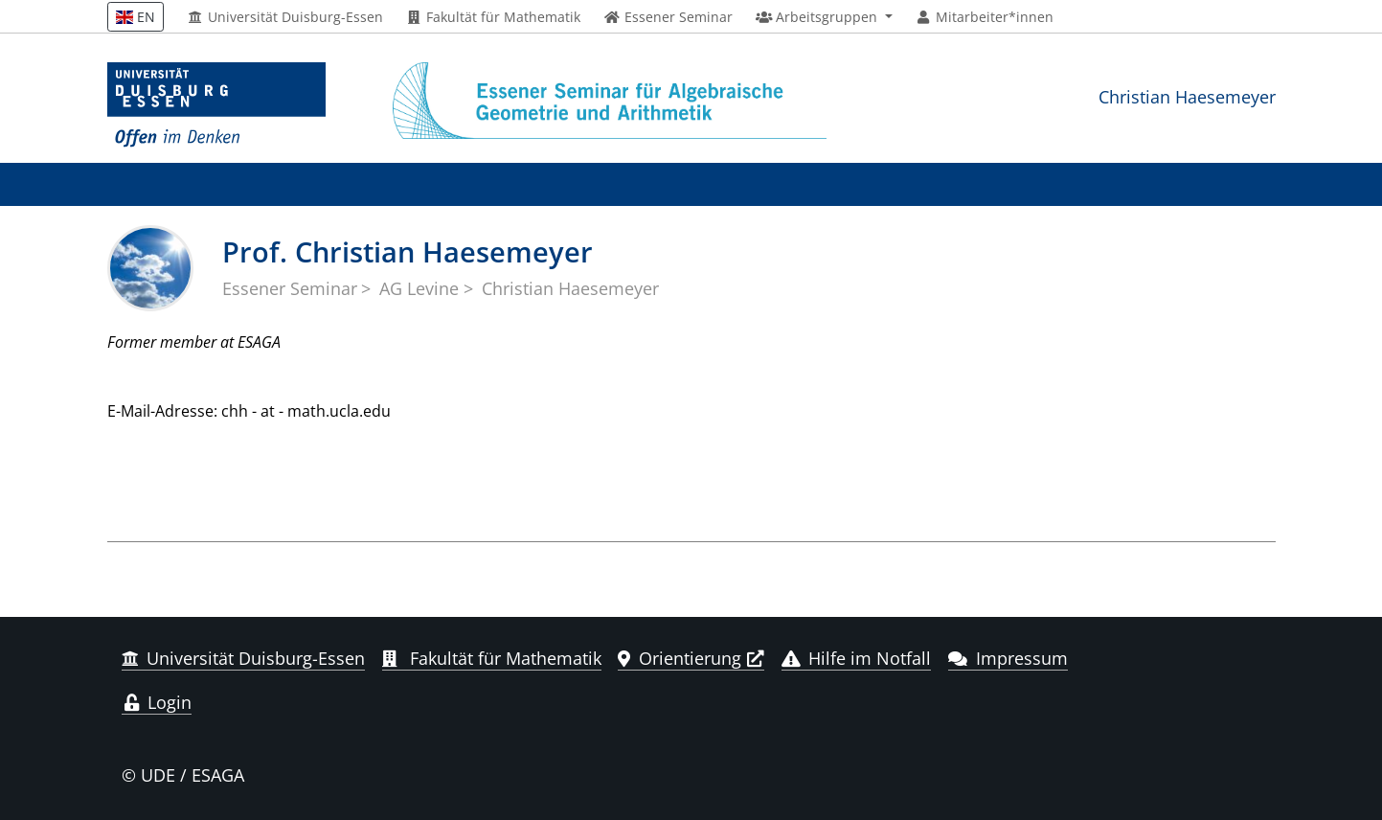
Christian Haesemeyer (1187, 96)
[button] (824, 17)
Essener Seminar (289, 288)
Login (157, 702)
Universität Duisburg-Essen (285, 17)
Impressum (1008, 658)
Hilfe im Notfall (857, 658)
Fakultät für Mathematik (493, 17)
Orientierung (679, 658)
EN (136, 17)
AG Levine (419, 288)
